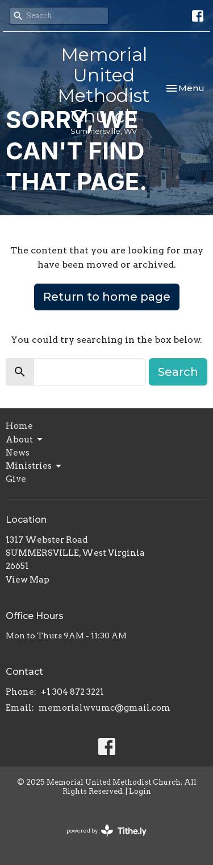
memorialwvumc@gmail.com (104, 708)
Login (140, 791)
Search (178, 372)
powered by (106, 830)
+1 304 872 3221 (72, 692)
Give (16, 479)
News (18, 453)
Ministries (34, 466)
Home (19, 426)
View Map (27, 580)
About (25, 439)
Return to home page (106, 297)
